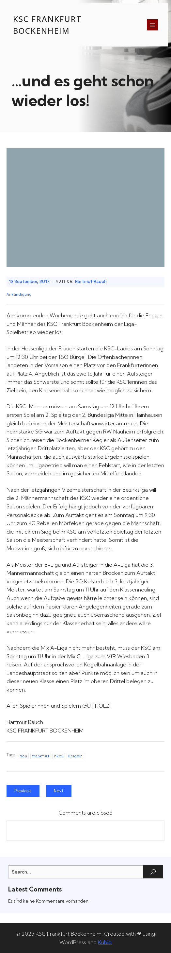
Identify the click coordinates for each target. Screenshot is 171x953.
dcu (23, 756)
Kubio (105, 942)
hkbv (58, 756)
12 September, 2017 (29, 281)
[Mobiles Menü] (152, 24)
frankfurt (40, 756)
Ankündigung (19, 294)
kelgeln (75, 756)
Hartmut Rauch (91, 281)
